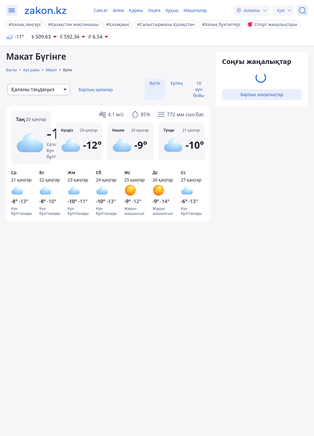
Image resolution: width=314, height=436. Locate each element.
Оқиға (154, 10)
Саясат (101, 10)
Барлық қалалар (96, 89)
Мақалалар (195, 10)
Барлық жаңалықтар (261, 94)
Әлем (118, 10)
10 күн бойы (198, 89)
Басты (11, 70)
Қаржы (136, 10)
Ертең (177, 83)
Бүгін (155, 83)
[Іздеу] (302, 10)
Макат (51, 70)
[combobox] (38, 89)
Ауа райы (31, 70)
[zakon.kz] (46, 10)
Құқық (172, 10)
